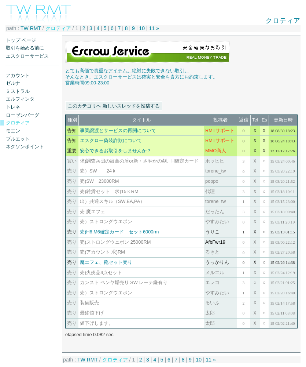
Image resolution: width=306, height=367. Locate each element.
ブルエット (18, 139)
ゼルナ (13, 83)
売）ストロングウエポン (111, 221)
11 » (154, 28)
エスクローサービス (27, 56)
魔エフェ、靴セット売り (106, 262)
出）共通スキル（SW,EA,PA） (112, 201)
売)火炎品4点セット (101, 272)
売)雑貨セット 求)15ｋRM (109, 191)
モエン (13, 131)
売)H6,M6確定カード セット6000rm (119, 232)
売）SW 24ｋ (98, 171)
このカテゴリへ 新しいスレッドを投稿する (114, 106)
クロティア (18, 123)
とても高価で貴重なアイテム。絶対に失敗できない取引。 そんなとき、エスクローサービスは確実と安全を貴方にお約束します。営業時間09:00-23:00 (141, 77)
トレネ (13, 107)
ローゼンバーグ (22, 115)
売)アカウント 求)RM (102, 252)
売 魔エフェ (92, 211)
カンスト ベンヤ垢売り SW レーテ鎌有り (123, 282)
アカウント (18, 75)
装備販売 (89, 302)
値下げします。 (96, 323)
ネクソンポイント (25, 146)
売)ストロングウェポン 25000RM (115, 242)
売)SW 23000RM (99, 181)
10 (142, 28)
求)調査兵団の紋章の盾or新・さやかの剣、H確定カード (139, 161)
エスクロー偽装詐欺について (111, 140)
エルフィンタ (20, 99)
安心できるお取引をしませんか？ (115, 150)
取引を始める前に (25, 48)
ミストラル (18, 91)
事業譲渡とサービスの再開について (118, 130)
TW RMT (31, 28)
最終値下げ (92, 313)
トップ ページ (21, 40)
